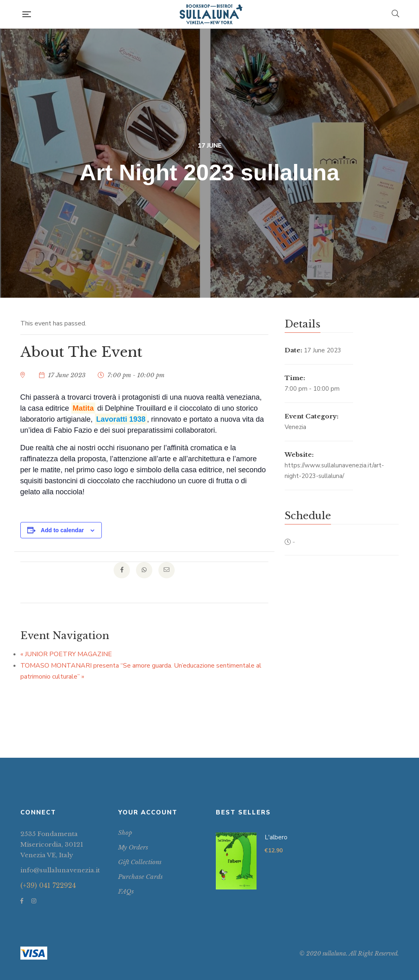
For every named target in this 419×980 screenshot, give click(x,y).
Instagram (33, 901)
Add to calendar (62, 530)
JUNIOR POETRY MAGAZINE (66, 654)
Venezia (295, 427)
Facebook (21, 901)
